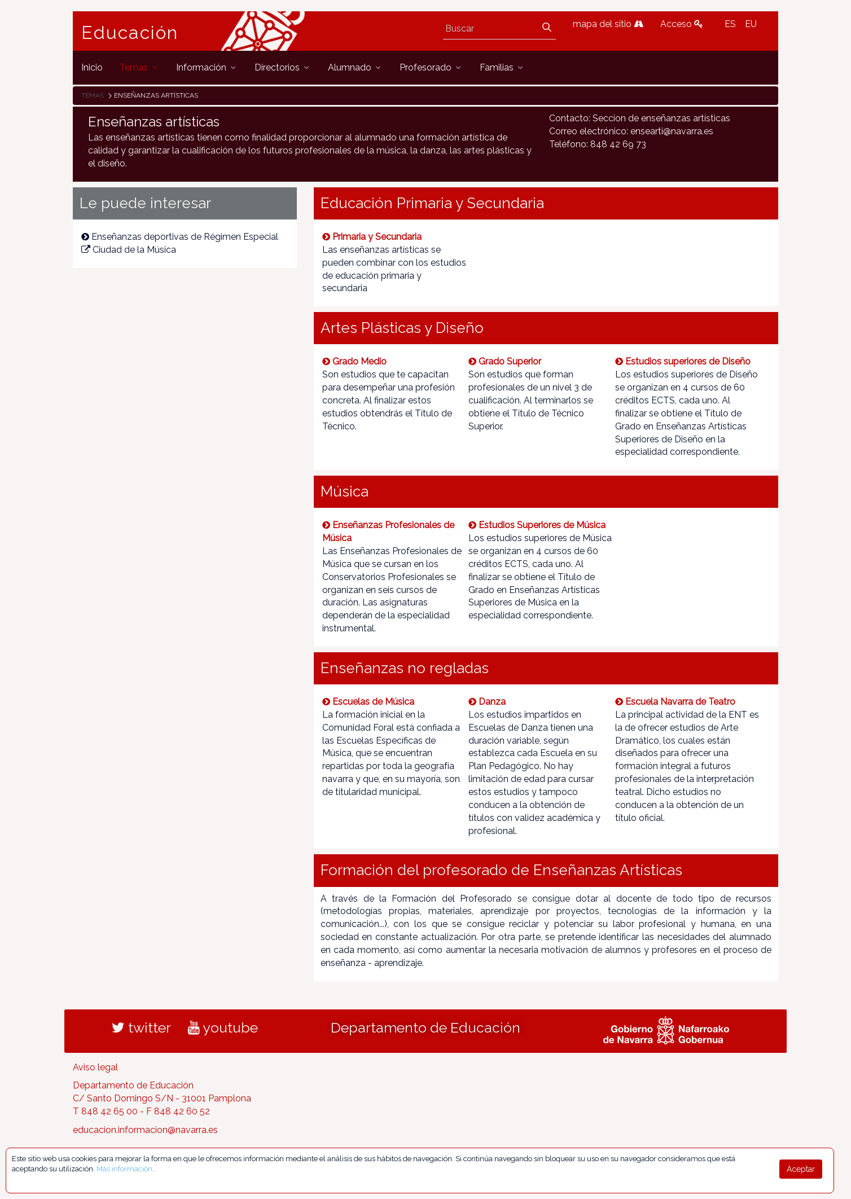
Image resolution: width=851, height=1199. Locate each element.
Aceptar (801, 1169)
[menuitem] (92, 67)
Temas (92, 95)
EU (751, 24)
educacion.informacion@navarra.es (145, 1130)
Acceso (681, 24)
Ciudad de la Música (128, 249)
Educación (129, 33)
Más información (124, 1169)
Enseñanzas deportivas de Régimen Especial (179, 236)
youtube (223, 1027)
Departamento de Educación (425, 1027)
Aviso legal (95, 1067)
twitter (141, 1027)
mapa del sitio (608, 24)
